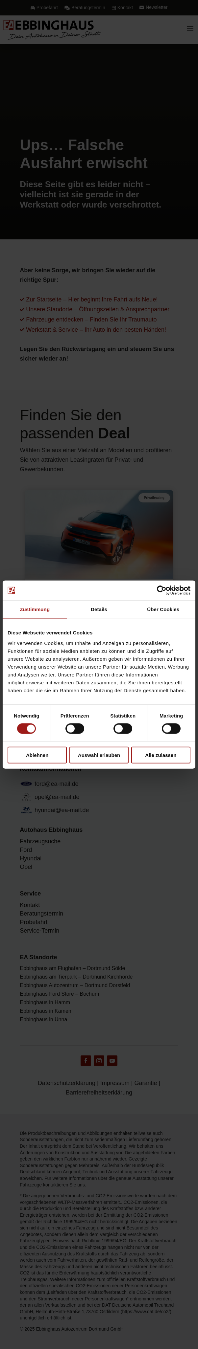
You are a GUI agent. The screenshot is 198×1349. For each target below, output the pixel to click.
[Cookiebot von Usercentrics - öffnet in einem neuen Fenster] (161, 590)
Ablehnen (37, 755)
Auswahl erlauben (99, 755)
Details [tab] (99, 609)
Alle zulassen (160, 755)
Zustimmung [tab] (35, 609)
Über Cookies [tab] (163, 609)
